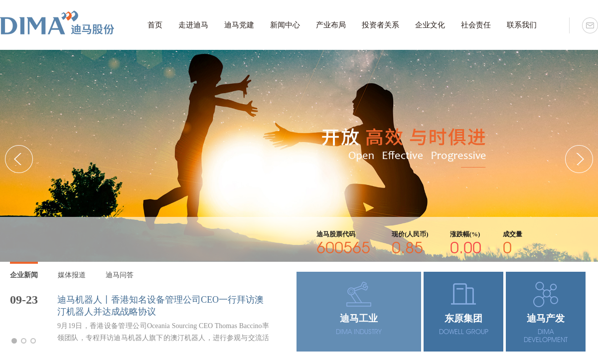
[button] (579, 159)
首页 (155, 25)
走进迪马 (193, 25)
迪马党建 (239, 25)
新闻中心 (285, 25)
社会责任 (476, 25)
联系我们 (522, 25)
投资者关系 (380, 25)
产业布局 (331, 25)
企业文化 (430, 25)
